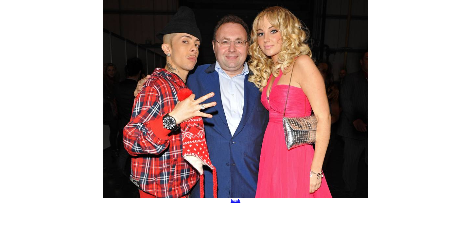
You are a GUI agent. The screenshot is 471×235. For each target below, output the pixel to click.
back (235, 200)
